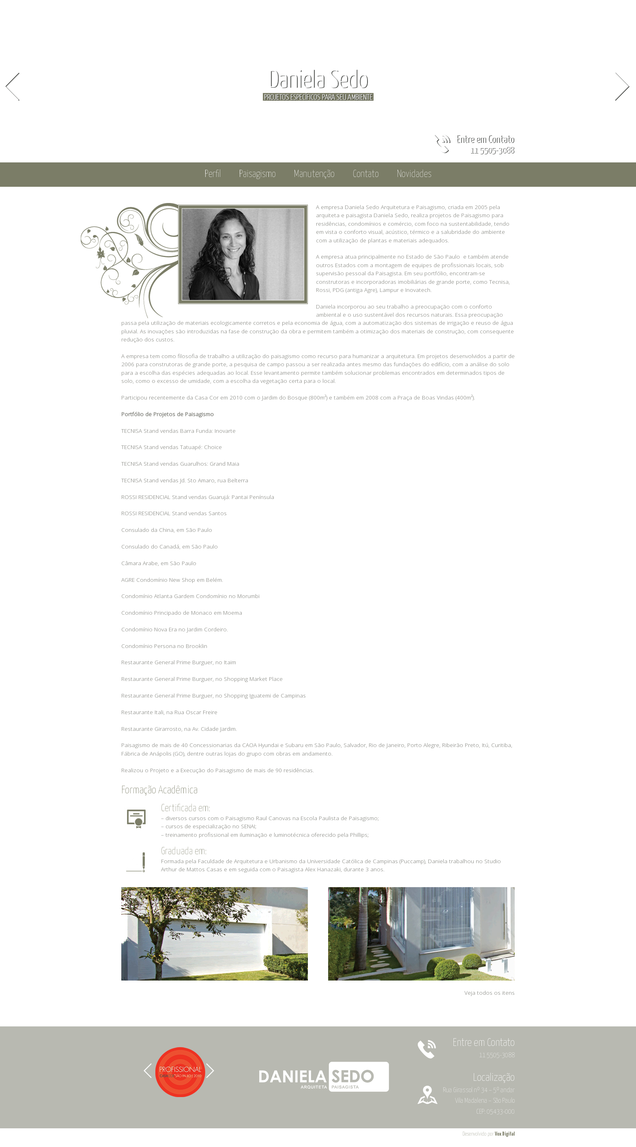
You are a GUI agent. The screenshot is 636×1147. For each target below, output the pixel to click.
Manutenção (314, 174)
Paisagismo (257, 174)
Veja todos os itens (489, 992)
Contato (366, 174)
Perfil (213, 174)
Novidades (414, 174)
